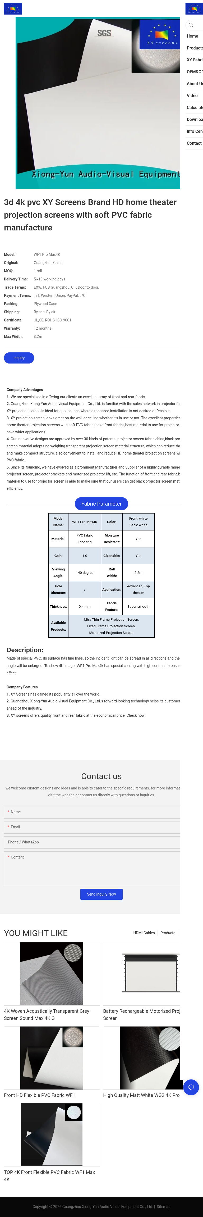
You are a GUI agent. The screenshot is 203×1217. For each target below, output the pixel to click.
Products (167, 933)
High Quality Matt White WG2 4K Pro (141, 1095)
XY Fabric (188, 933)
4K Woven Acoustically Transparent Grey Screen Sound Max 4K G (46, 1014)
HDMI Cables (144, 933)
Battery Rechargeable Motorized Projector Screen (147, 1014)
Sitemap (163, 1207)
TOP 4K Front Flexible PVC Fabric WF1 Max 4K (49, 1175)
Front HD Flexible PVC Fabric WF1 (39, 1095)
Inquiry (19, 358)
